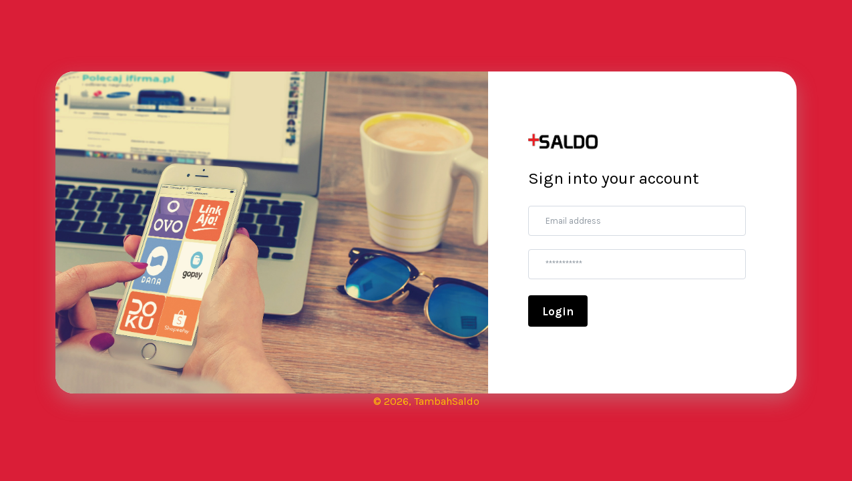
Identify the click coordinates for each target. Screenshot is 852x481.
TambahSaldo (446, 401)
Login (558, 311)
